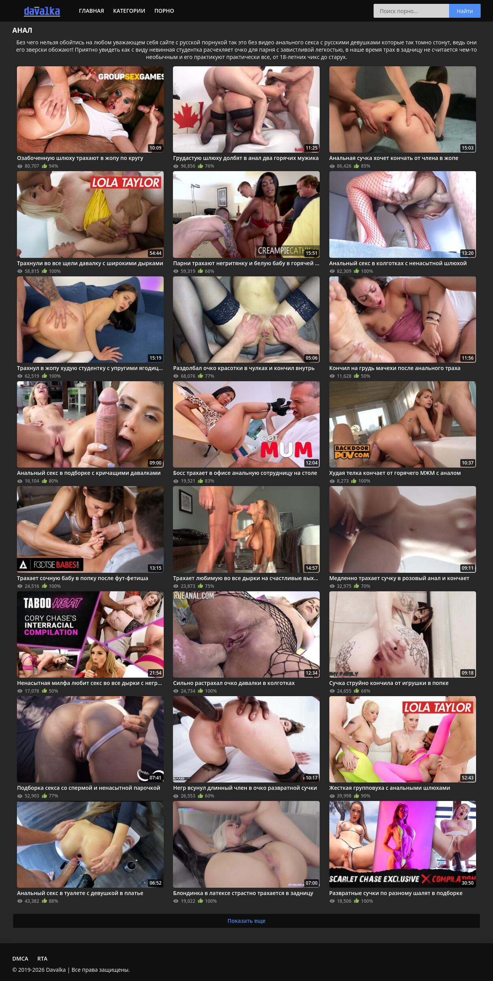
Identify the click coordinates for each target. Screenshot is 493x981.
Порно (164, 10)
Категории (129, 10)
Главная (91, 10)
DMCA (20, 958)
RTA (42, 958)
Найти (465, 11)
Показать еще (247, 920)
